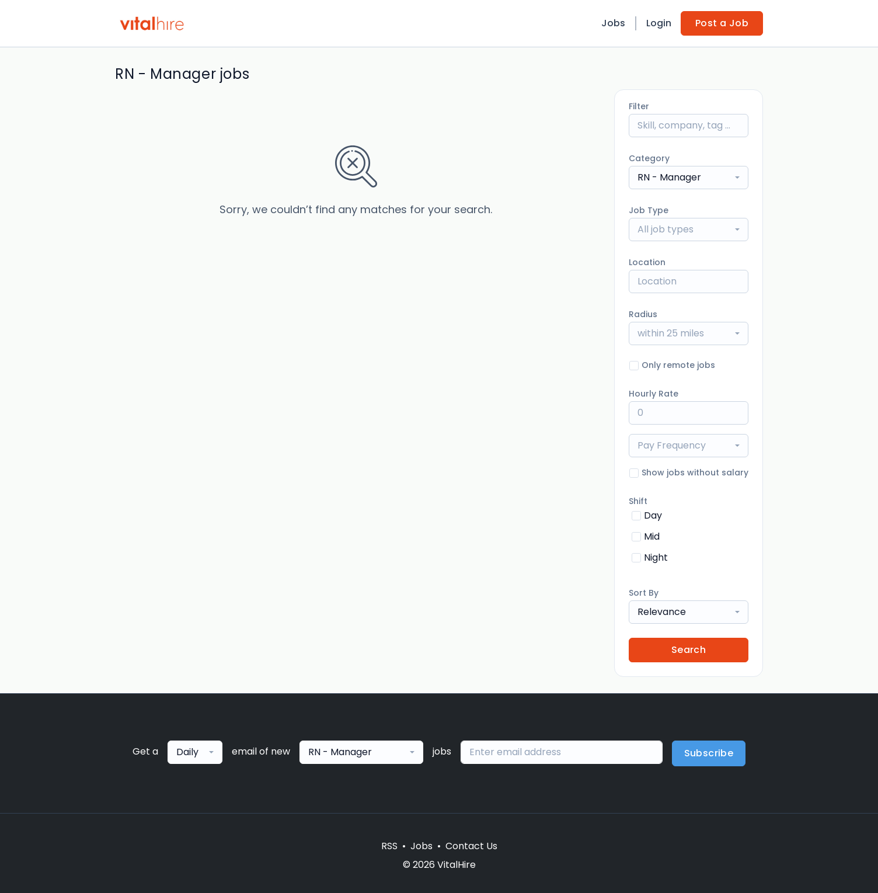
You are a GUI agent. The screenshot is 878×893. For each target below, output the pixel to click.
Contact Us (471, 846)
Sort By (643, 593)
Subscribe (709, 753)
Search (688, 649)
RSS (389, 846)
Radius (643, 314)
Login (658, 23)
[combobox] (688, 177)
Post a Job (721, 23)
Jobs (613, 23)
